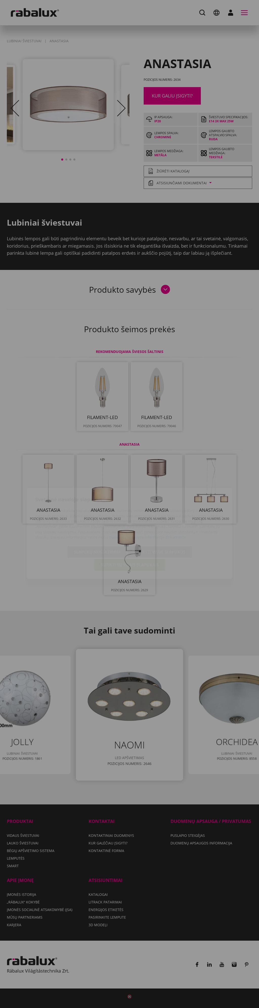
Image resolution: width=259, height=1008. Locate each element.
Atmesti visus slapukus (159, 522)
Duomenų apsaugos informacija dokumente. (148, 507)
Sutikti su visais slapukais (130, 535)
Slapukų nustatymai (97, 522)
